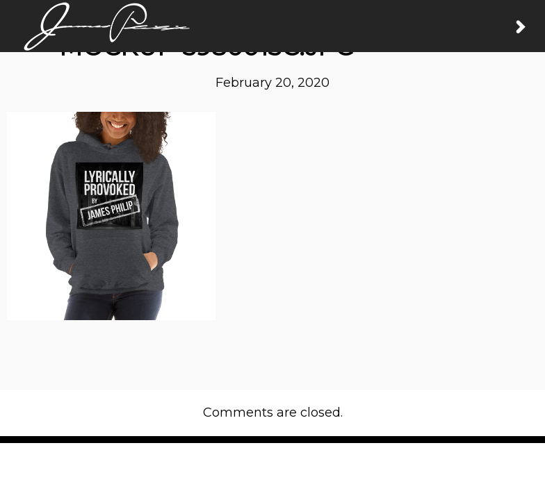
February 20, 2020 (272, 82)
